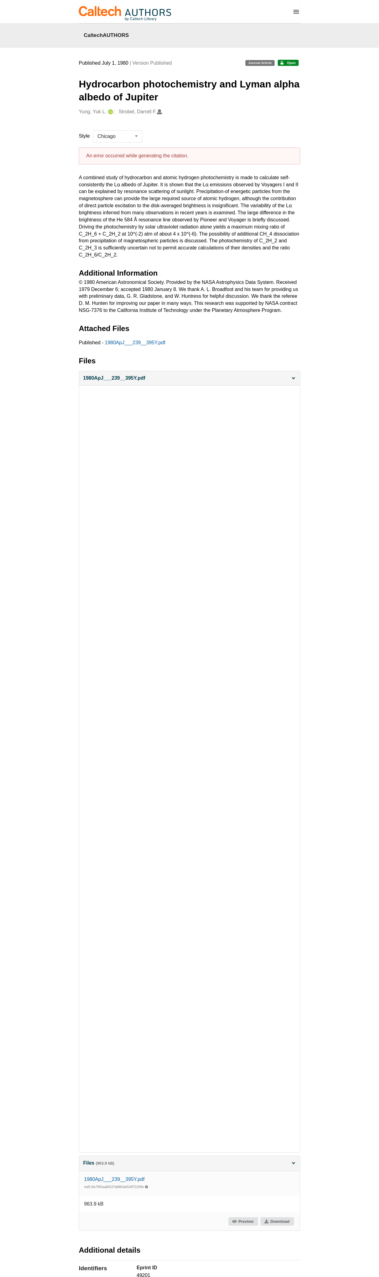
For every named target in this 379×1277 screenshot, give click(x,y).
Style (84, 136)
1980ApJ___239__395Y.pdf (135, 342)
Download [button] (276, 1221)
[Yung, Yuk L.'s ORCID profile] (110, 111)
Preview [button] (242, 1221)
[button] (189, 378)
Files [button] (189, 1163)
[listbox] (117, 136)
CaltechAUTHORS (106, 35)
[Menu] (296, 12)
